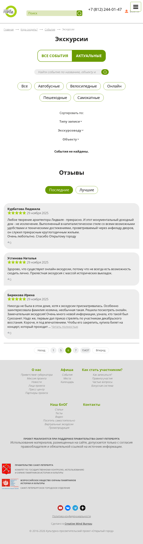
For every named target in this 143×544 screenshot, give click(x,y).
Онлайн (114, 86)
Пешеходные (55, 97)
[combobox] (71, 121)
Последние (59, 189)
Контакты (91, 404)
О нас (36, 369)
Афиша (67, 369)
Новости (36, 382)
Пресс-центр (36, 389)
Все (24, 86)
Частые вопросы (102, 382)
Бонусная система (102, 385)
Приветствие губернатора (36, 374)
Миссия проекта (36, 378)
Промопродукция (59, 427)
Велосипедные (83, 86)
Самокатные (88, 97)
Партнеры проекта (36, 393)
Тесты (58, 413)
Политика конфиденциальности (71, 516)
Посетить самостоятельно (59, 420)
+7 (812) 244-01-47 (105, 9)
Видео (59, 416)
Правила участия (102, 378)
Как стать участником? (102, 369)
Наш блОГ (59, 404)
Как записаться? (102, 374)
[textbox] (71, 121)
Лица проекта (36, 385)
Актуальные (89, 55)
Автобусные (49, 86)
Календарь (67, 382)
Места (67, 378)
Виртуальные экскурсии (59, 424)
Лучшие (87, 189)
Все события (55, 55)
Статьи (59, 409)
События (67, 374)
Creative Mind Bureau (78, 523)
